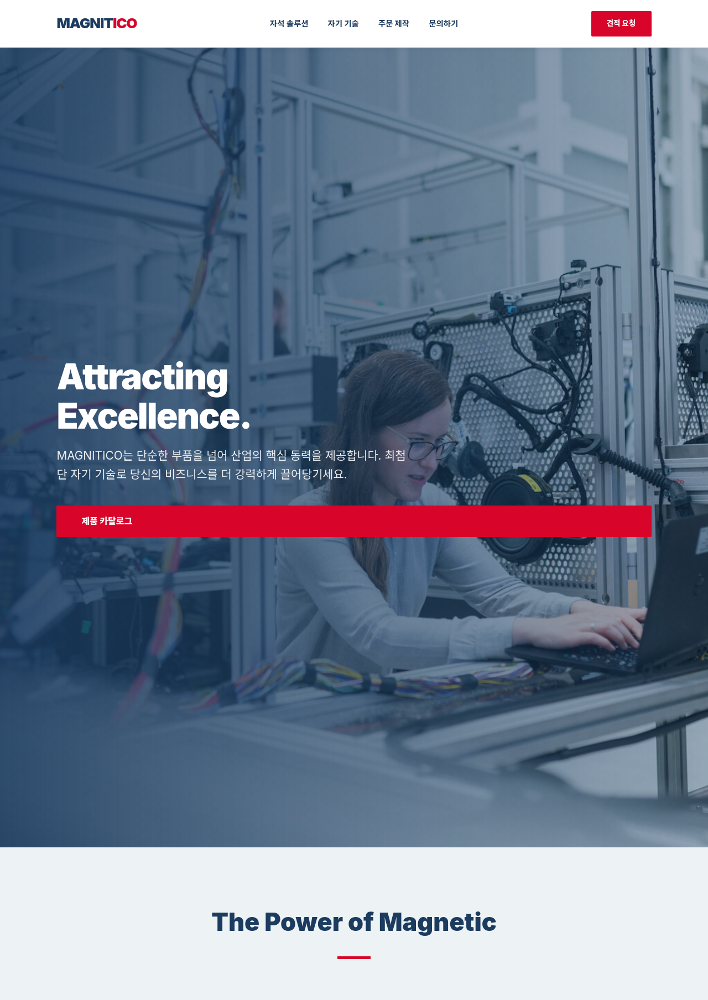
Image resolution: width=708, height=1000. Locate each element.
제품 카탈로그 (106, 521)
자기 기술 (342, 23)
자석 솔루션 (289, 23)
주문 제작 (393, 23)
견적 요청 (621, 23)
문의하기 (443, 23)
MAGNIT (96, 23)
